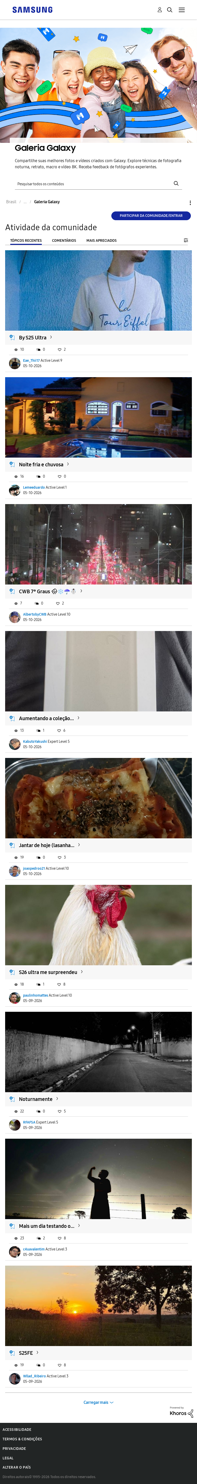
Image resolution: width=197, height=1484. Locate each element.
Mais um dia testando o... (46, 1226)
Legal (8, 1458)
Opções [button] (181, 203)
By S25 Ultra (32, 338)
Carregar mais (96, 1402)
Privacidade (14, 1448)
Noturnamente (36, 1099)
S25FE (26, 1353)
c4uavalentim (34, 1249)
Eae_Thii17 (31, 360)
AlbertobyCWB (34, 614)
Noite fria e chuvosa (41, 464)
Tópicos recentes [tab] (26, 240)
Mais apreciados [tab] (101, 240)
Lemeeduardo (34, 487)
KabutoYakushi (35, 741)
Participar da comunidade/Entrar (151, 216)
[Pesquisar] (98, 184)
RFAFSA (29, 1122)
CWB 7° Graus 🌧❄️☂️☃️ (48, 591)
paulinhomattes (35, 995)
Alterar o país (17, 1467)
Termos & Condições (22, 1439)
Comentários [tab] (64, 240)
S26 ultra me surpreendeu (48, 972)
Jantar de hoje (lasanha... (46, 845)
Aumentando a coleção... (46, 718)
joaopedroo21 (34, 868)
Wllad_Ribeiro (34, 1376)
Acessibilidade (17, 1429)
